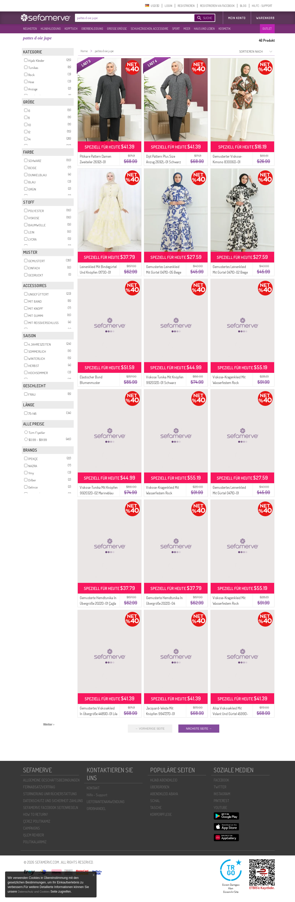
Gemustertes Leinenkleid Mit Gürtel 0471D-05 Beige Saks (163, 272)
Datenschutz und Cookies (34, 891)
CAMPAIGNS (31, 828)
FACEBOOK (221, 780)
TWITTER (220, 787)
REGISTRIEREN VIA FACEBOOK (217, 6)
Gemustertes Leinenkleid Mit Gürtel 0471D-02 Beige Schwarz (230, 272)
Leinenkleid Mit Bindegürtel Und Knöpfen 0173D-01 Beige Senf (98, 272)
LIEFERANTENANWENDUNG (106, 802)
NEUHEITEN (30, 29)
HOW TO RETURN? (35, 814)
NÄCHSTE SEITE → (199, 728)
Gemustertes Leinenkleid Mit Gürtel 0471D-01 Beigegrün (229, 493)
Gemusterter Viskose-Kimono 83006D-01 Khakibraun (227, 162)
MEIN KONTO (237, 18)
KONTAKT (93, 788)
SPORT (176, 29)
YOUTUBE (220, 807)
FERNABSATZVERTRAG (39, 787)
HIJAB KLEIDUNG (51, 29)
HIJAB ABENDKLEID (163, 780)
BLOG (243, 6)
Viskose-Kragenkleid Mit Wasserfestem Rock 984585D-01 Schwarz (162, 493)
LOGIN (168, 6)
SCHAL (155, 801)
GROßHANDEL (96, 808)
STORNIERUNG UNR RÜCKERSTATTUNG (50, 794)
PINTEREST (221, 801)
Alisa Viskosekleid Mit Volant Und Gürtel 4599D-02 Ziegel (230, 713)
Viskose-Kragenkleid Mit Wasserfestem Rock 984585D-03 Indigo (229, 382)
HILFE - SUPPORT (262, 6)
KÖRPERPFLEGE (161, 814)
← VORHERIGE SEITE (150, 728)
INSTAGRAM (222, 794)
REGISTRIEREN (186, 6)
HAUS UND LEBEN (204, 29)
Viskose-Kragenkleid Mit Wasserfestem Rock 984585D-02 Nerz (229, 603)
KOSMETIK (224, 29)
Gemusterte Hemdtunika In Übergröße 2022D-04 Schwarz (164, 603)
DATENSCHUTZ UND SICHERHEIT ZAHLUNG (53, 801)
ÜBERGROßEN (159, 787)
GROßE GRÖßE (117, 29)
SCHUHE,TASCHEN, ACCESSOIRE (149, 29)
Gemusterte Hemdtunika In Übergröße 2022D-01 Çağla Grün (98, 603)
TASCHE (156, 807)
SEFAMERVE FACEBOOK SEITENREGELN (50, 807)
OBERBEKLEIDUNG (92, 29)
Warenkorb (265, 18)
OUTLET (267, 29)
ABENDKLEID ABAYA (164, 794)
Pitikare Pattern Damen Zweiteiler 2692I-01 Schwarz (95, 162)
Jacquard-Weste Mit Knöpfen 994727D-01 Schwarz (160, 713)
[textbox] (130, 18)
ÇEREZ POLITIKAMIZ (36, 821)
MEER (186, 29)
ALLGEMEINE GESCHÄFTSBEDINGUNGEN (51, 780)
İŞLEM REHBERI (33, 835)
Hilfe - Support (97, 795)
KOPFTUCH (71, 29)
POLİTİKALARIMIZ (34, 842)
